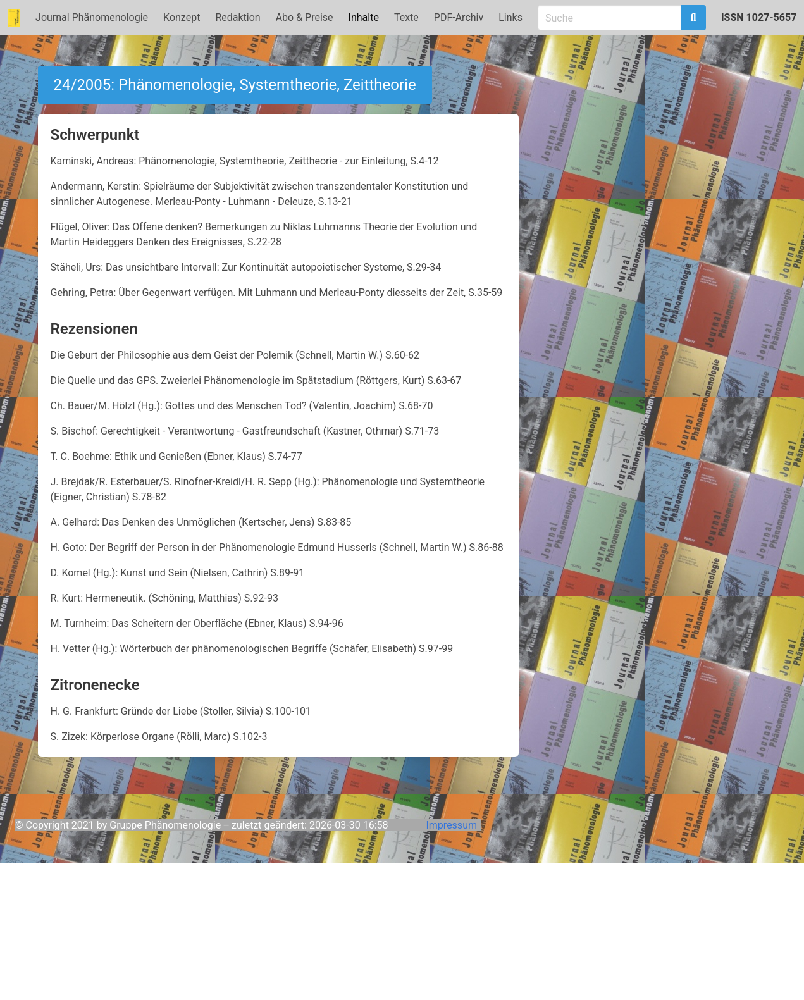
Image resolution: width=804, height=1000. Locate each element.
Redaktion (237, 17)
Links (510, 17)
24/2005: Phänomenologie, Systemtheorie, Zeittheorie (235, 85)
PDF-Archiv (458, 17)
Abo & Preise (304, 17)
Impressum (451, 825)
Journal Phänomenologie (91, 17)
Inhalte (364, 17)
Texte (406, 17)
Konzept (181, 17)
